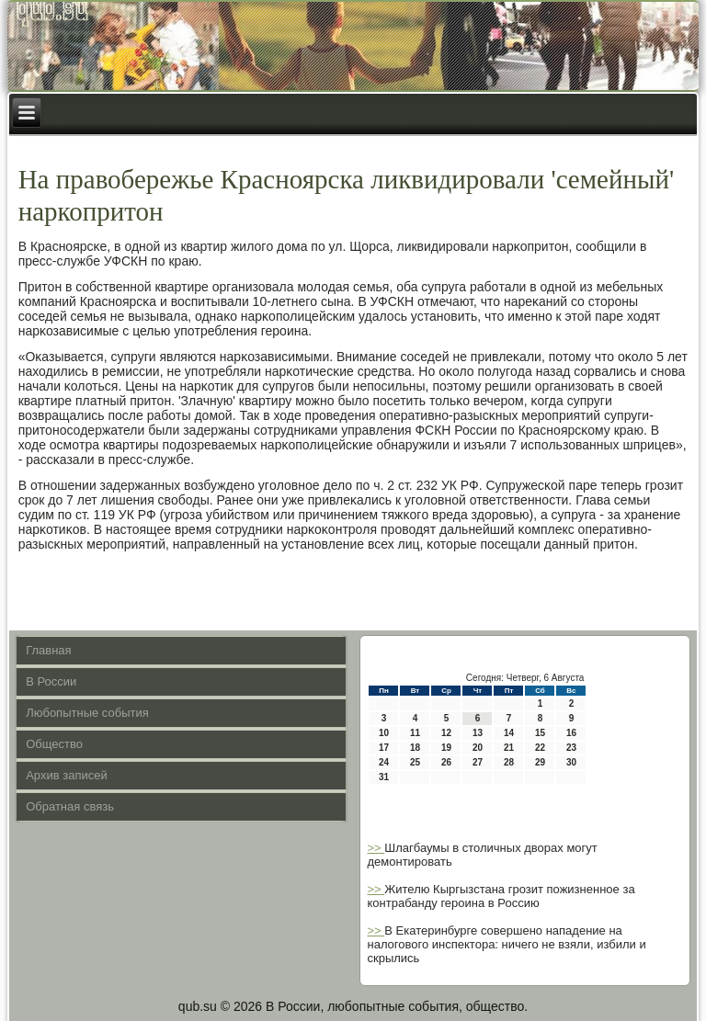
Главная (48, 650)
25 (415, 762)
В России (51, 681)
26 (446, 762)
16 (571, 733)
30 (571, 762)
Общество (54, 744)
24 (384, 762)
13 (478, 733)
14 (509, 733)
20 (478, 748)
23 (571, 748)
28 (509, 762)
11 (415, 733)
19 (446, 748)
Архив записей (67, 775)
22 (540, 748)
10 (384, 733)
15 (540, 733)
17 (384, 748)
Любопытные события (87, 713)
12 (446, 733)
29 (540, 762)
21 (509, 748)
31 (384, 777)
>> (375, 848)
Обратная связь (70, 806)
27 (478, 762)
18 (415, 748)
